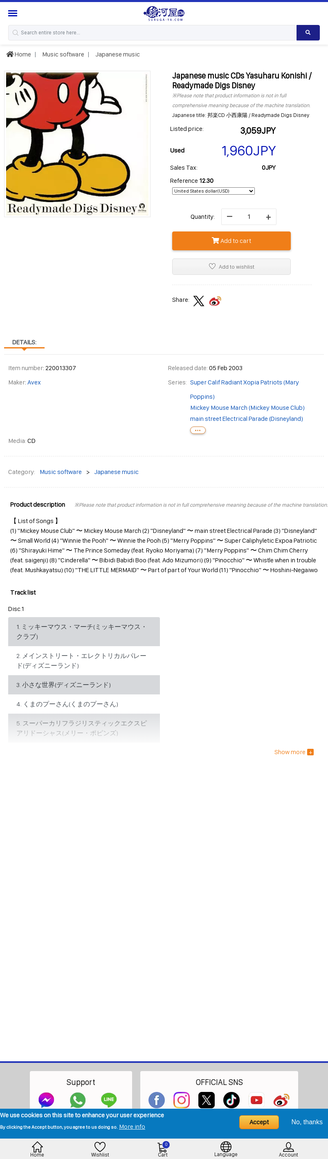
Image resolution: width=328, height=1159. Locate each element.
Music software (62, 54)
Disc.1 (16, 609)
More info (132, 1126)
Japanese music (117, 54)
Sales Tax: (184, 167)
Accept (259, 1122)
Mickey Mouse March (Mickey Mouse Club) (247, 407)
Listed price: (187, 129)
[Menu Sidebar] (13, 13)
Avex (34, 382)
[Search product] (308, 32)
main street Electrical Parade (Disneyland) (246, 418)
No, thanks (307, 1122)
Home (18, 54)
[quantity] (248, 217)
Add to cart (231, 241)
